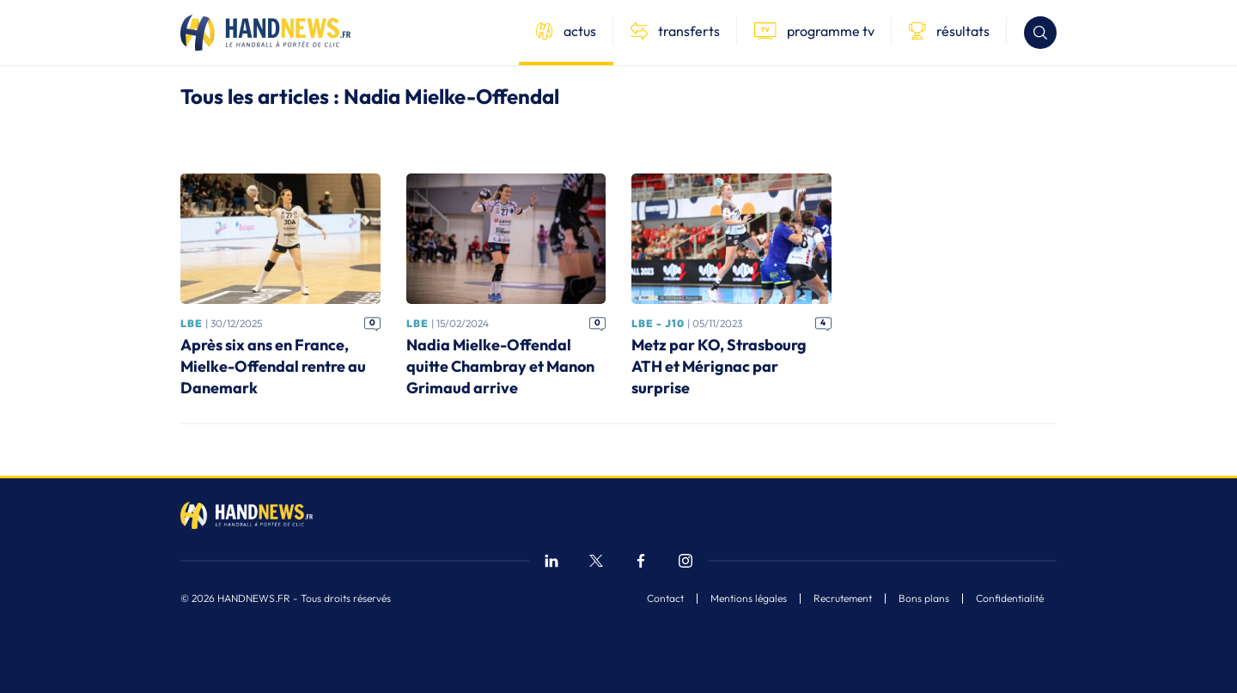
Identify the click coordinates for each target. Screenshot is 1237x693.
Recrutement (842, 598)
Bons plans (924, 598)
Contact (665, 598)
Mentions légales (748, 598)
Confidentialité (1010, 598)
